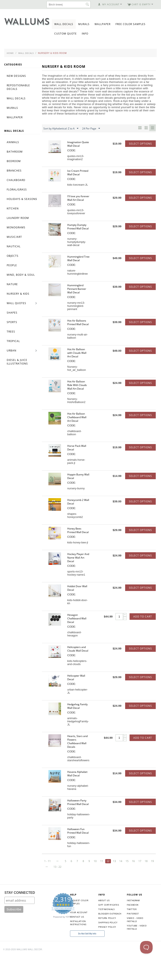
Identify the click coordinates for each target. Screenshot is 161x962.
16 (115, 867)
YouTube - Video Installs (137, 933)
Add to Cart (142, 616)
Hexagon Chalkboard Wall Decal (76, 618)
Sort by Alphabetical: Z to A (60, 128)
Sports (12, 322)
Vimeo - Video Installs (135, 925)
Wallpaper (102, 24)
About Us (103, 906)
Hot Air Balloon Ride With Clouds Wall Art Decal (77, 385)
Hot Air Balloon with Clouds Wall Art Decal (76, 352)
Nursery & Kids (18, 293)
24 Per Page (91, 128)
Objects (12, 256)
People (12, 265)
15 (109, 867)
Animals (13, 142)
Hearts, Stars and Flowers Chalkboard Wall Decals (77, 741)
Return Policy (107, 923)
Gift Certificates (108, 910)
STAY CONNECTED (19, 898)
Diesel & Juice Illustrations (17, 361)
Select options (140, 143)
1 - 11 (47, 861)
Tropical (13, 341)
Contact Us (77, 922)
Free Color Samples (130, 24)
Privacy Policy (107, 932)
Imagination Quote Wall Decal (78, 144)
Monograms (16, 227)
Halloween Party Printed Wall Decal (78, 802)
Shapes (12, 312)
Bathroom (15, 151)
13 (95, 867)
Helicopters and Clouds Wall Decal (77, 648)
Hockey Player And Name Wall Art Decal (78, 557)
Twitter (131, 914)
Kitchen (13, 208)
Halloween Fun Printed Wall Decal (78, 830)
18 (128, 867)
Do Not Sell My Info (87, 939)
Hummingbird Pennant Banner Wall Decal (76, 288)
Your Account (79, 918)
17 (122, 867)
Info (85, 33)
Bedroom (14, 161)
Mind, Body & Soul (21, 275)
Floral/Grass (17, 189)
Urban (11, 350)
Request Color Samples (79, 908)
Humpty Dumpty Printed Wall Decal (78, 226)
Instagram (133, 906)
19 (135, 867)
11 (82, 867)
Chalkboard (16, 180)
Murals (84, 24)
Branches (14, 170)
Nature (12, 284)
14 (102, 867)
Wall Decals (63, 24)
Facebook (133, 910)
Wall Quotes (16, 303)
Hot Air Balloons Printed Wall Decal (78, 322)
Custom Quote (65, 33)
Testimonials (106, 914)
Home (10, 53)
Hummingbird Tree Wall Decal (78, 258)
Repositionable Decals (18, 87)
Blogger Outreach (109, 919)
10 (76, 867)
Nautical (14, 246)
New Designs (16, 76)
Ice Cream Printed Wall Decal (77, 172)
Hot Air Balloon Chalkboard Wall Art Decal (76, 417)
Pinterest (133, 919)
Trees (11, 331)
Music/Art (14, 237)
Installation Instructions (78, 928)
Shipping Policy (107, 928)
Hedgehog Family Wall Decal (77, 706)
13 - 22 (48, 872)
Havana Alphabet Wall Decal (77, 773)
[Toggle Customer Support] (146, 947)
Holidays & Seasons (22, 199)
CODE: (71, 150)
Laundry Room (18, 218)
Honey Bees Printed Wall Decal (78, 530)
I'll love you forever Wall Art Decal (78, 198)
